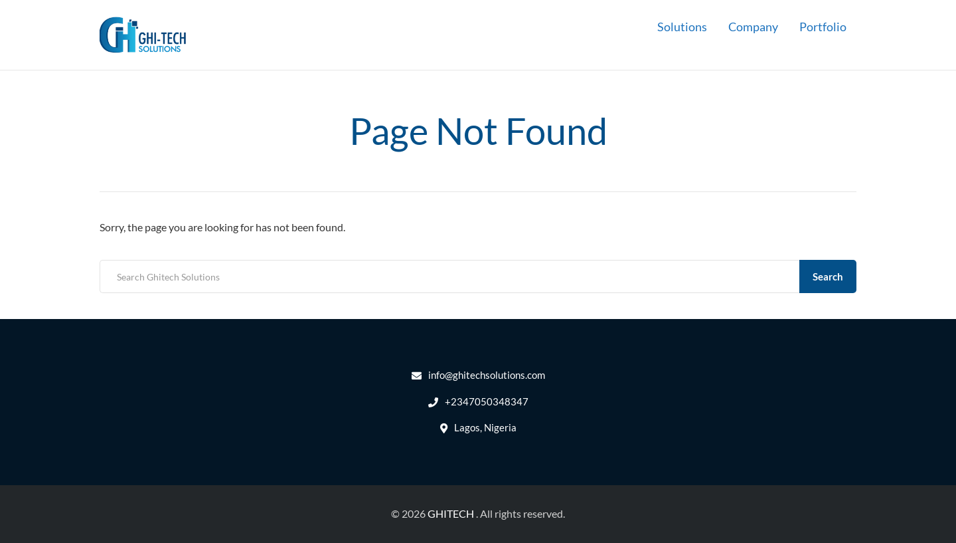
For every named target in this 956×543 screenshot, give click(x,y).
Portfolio (822, 26)
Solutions (682, 26)
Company (753, 26)
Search (828, 276)
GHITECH (451, 513)
